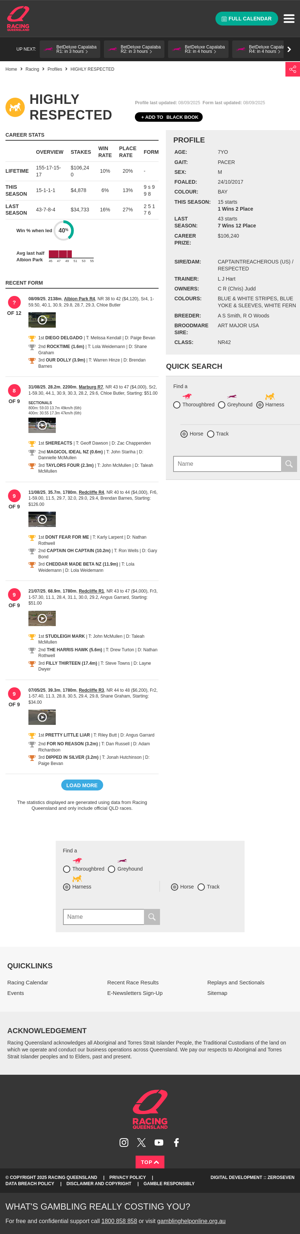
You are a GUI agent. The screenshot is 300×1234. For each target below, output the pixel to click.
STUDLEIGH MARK (65, 636)
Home (18, 18)
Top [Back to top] (150, 1162)
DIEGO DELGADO (63, 337)
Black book (168, 117)
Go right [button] (289, 49)
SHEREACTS (58, 443)
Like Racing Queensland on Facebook (176, 1142)
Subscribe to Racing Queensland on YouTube (159, 1142)
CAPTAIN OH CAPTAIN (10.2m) (78, 550)
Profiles (54, 69)
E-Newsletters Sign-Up (135, 993)
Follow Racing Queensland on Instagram (124, 1142)
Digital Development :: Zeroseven (253, 1177)
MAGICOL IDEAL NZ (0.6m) (75, 451)
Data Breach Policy (29, 1183)
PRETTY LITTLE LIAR (67, 735)
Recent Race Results (133, 982)
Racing (32, 69)
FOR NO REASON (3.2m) (72, 743)
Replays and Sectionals (236, 982)
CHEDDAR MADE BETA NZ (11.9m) (82, 564)
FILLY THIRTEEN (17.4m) (71, 663)
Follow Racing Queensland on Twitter (141, 1142)
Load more (82, 785)
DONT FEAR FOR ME (67, 537)
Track (222, 434)
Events (15, 993)
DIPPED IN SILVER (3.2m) (72, 757)
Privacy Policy (127, 1177)
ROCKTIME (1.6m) (65, 346)
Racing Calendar (27, 982)
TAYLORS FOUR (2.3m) (70, 465)
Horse (196, 434)
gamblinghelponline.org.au (191, 1221)
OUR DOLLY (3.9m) (65, 360)
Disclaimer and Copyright (98, 1183)
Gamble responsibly (169, 1183)
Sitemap (217, 993)
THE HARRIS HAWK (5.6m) (74, 649)
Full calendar (247, 19)
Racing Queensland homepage (150, 1109)
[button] (70, 49)
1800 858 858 (119, 1221)
